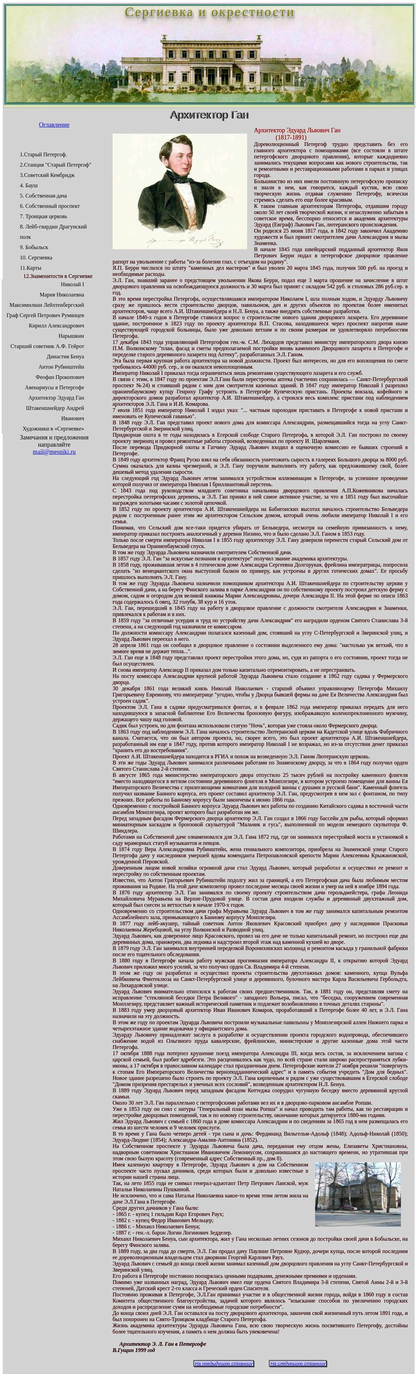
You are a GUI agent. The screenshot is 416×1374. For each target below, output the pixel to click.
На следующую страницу (297, 1363)
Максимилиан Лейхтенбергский (46, 305)
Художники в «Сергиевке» (53, 429)
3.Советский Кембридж (47, 175)
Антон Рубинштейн (61, 367)
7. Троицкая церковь (43, 216)
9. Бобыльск (34, 247)
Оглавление (54, 124)
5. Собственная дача (43, 196)
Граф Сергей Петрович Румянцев (45, 315)
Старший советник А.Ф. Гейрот (47, 346)
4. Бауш (29, 185)
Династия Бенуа (65, 356)
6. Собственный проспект (50, 206)
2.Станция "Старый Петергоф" (55, 165)
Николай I (72, 284)
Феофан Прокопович (60, 377)
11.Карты (31, 268)
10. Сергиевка (36, 257)
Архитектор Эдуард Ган (56, 398)
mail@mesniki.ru (54, 451)
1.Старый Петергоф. (43, 154)
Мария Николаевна (61, 295)
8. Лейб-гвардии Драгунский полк (53, 232)
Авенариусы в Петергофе (54, 387)
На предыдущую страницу (224, 1363)
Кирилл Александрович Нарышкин (56, 331)
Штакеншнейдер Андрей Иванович (55, 413)
